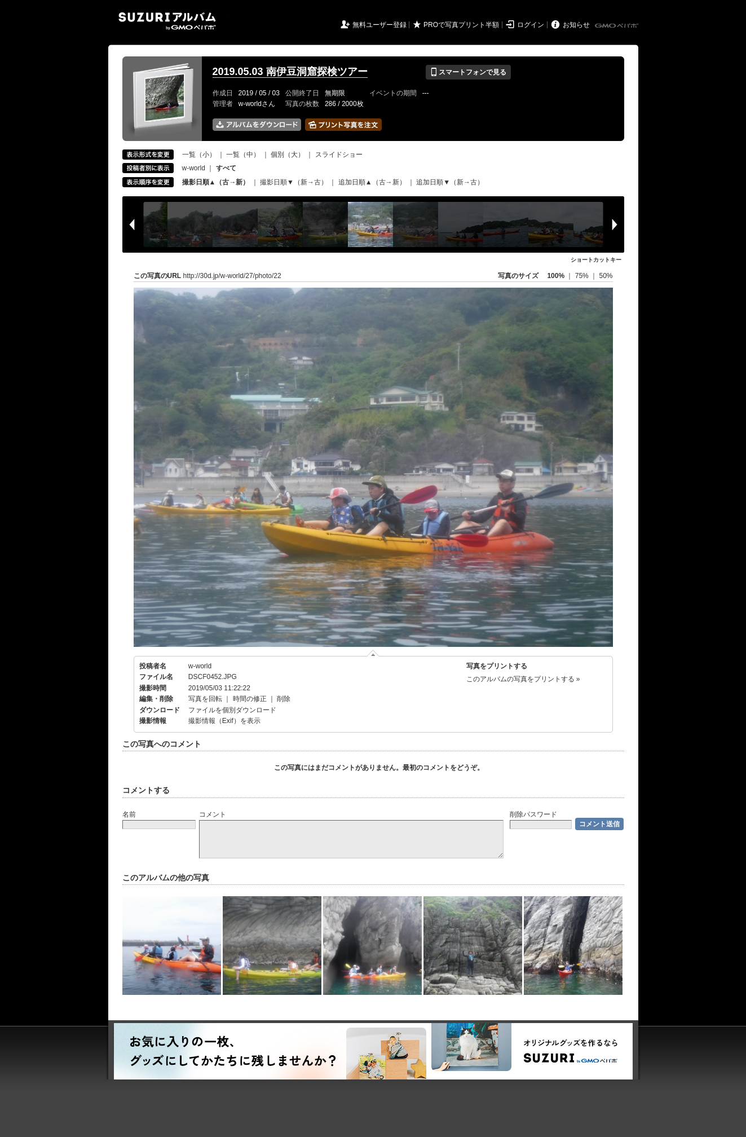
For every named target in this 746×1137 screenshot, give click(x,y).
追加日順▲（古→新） (372, 182)
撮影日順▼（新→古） (294, 182)
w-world (193, 168)
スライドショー (339, 154)
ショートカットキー (596, 260)
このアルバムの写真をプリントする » (523, 679)
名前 (129, 814)
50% (605, 276)
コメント (212, 814)
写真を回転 (205, 699)
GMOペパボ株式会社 (617, 26)
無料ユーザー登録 (379, 25)
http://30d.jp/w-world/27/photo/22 (232, 276)
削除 (283, 699)
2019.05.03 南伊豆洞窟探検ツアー (290, 71)
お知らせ (576, 25)
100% (555, 276)
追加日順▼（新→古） (450, 182)
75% (582, 276)
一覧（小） (199, 154)
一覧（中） (243, 154)
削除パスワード (533, 814)
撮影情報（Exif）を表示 (224, 721)
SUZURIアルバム (167, 21)
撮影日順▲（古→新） (216, 182)
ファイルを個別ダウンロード (232, 710)
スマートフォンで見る (468, 72)
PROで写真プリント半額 (461, 25)
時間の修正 (250, 699)
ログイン (530, 25)
